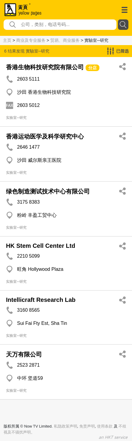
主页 (7, 40)
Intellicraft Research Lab (40, 299)
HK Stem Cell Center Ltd (40, 245)
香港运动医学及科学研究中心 (45, 136)
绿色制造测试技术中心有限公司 (48, 191)
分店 (92, 67)
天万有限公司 (24, 354)
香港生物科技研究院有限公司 (45, 67)
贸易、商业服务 (65, 40)
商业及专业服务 (30, 40)
